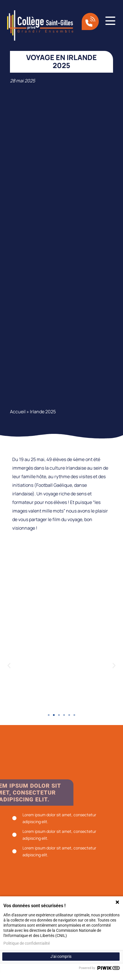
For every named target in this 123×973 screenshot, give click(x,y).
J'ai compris (60, 956)
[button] (9, 665)
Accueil (18, 411)
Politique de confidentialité (26, 943)
